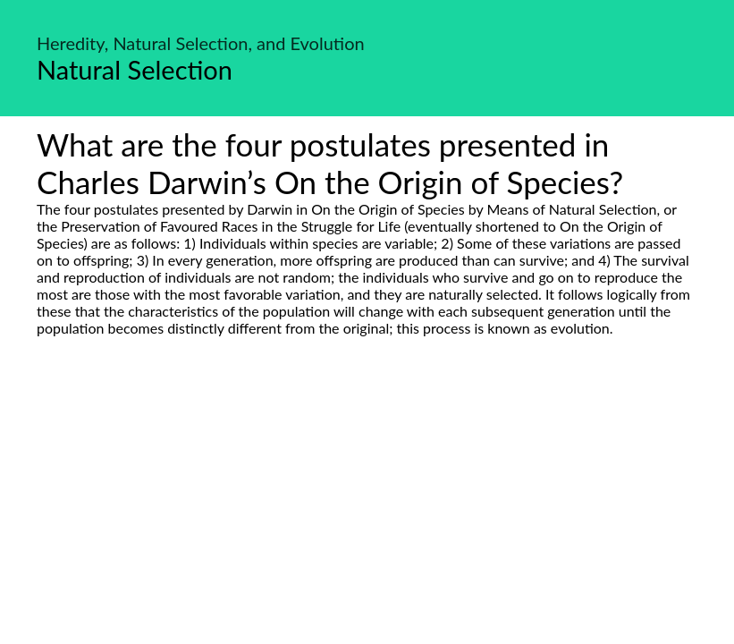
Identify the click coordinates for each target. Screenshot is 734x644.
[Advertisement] (367, 504)
